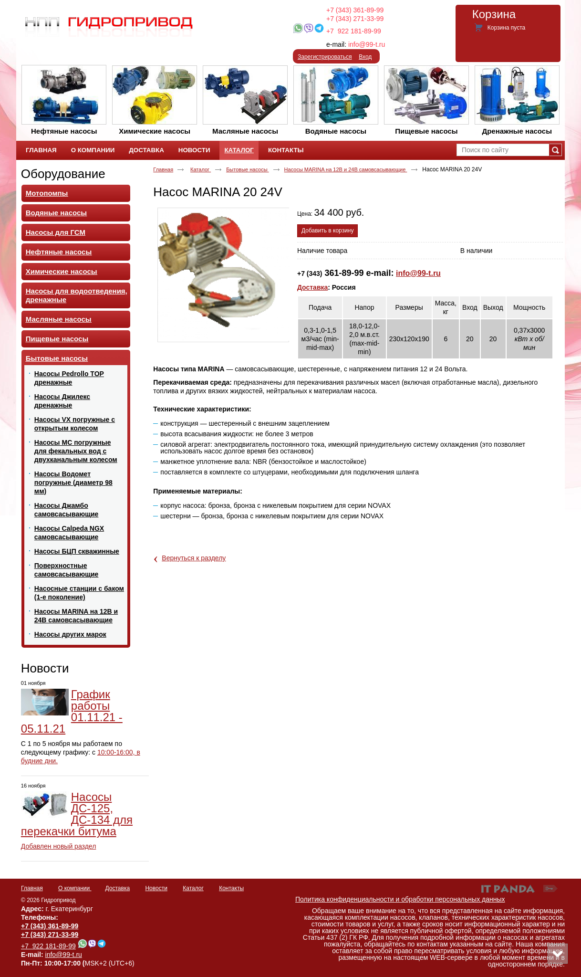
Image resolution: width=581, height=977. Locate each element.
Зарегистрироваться (325, 56)
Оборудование (63, 174)
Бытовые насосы (247, 169)
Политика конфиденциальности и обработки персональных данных (400, 899)
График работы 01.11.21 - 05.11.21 (72, 711)
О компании (75, 888)
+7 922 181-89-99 (353, 31)
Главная (163, 169)
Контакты (231, 888)
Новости (45, 668)
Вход (365, 56)
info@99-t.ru (366, 44)
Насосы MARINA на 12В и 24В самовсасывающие (345, 169)
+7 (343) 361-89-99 (355, 10)
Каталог (238, 150)
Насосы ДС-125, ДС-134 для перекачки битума (77, 814)
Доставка (312, 287)
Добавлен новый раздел (58, 846)
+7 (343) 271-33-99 (355, 18)
